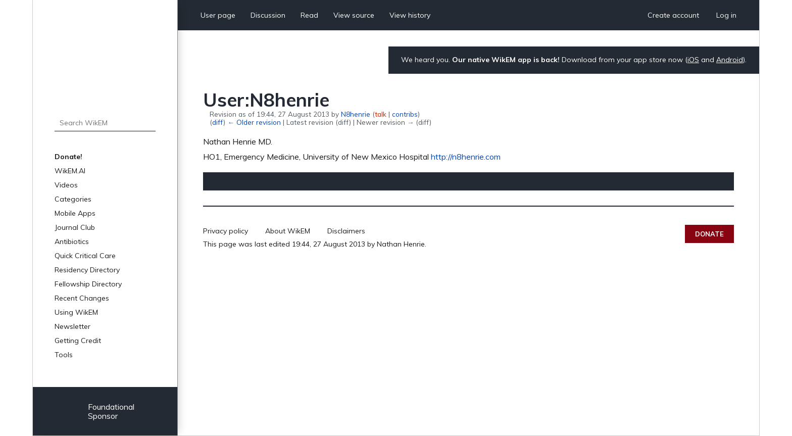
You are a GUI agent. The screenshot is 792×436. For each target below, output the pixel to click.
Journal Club (75, 227)
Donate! (68, 156)
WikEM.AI (70, 170)
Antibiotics (72, 241)
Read (309, 15)
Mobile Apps (75, 213)
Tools (64, 354)
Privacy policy (225, 230)
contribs (405, 114)
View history (409, 15)
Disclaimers (346, 230)
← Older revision (253, 122)
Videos (66, 184)
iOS (693, 59)
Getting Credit (78, 340)
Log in (726, 15)
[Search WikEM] (105, 122)
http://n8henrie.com (466, 157)
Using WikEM (76, 312)
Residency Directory (87, 269)
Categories (73, 199)
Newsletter (72, 326)
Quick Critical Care (85, 255)
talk (380, 114)
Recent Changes (82, 298)
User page (218, 15)
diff (217, 122)
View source (353, 15)
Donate (709, 234)
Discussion (268, 15)
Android (729, 59)
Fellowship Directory (88, 283)
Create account (673, 15)
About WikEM (287, 230)
